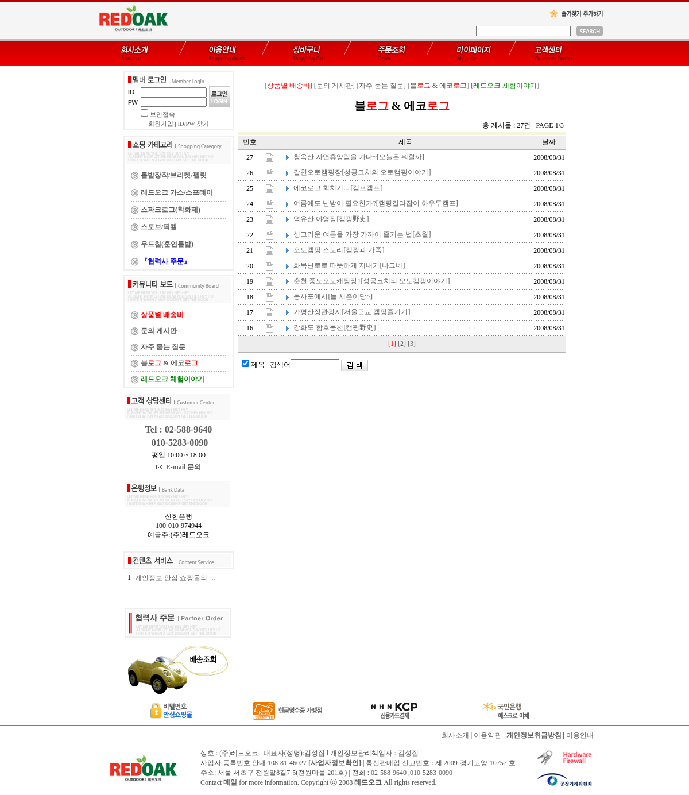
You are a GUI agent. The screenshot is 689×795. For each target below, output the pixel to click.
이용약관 (487, 735)
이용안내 (580, 735)
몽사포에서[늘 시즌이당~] (332, 296)
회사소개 (455, 735)
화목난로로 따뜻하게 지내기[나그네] (349, 265)
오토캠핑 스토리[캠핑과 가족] (338, 250)
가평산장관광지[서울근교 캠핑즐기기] (351, 312)
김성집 (408, 753)
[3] (412, 343)
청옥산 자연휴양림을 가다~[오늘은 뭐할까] (358, 157)
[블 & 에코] (438, 86)
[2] (402, 343)
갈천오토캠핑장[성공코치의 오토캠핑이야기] (362, 172)
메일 (230, 782)
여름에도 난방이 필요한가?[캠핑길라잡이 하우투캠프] (375, 203)
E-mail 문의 (179, 467)
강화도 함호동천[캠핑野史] (334, 327)
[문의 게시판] (334, 86)
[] (288, 86)
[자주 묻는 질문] (381, 86)
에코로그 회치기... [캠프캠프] (337, 188)
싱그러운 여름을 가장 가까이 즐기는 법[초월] (362, 234)
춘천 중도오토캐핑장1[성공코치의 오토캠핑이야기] (371, 281)
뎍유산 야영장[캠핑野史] (331, 219)
